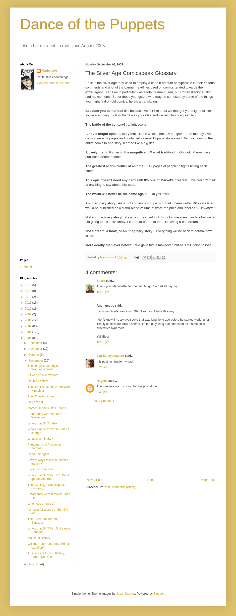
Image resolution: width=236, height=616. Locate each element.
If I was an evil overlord (43, 375)
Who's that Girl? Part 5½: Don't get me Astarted (48, 477)
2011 (28, 302)
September (36, 360)
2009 (28, 314)
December (35, 343)
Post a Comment (103, 401)
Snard (101, 281)
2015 (28, 285)
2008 (28, 320)
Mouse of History (39, 538)
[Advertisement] (40, 174)
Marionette (49, 70)
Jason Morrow (125, 593)
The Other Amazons (41, 396)
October (34, 355)
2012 (28, 297)
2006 (28, 332)
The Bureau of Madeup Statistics (43, 520)
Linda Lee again (38, 454)
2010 (28, 308)
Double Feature (38, 381)
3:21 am (102, 367)
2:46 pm (102, 392)
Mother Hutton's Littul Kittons (47, 408)
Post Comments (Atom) (119, 487)
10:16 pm (103, 342)
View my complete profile (53, 83)
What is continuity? (40, 439)
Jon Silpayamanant (110, 356)
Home (151, 480)
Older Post (207, 480)
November (35, 348)
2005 (28, 338)
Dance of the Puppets (92, 24)
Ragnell (102, 381)
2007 (28, 326)
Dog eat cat (35, 402)
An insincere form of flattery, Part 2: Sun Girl (46, 555)
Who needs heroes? (41, 503)
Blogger (158, 593)
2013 (28, 291)
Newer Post (94, 480)
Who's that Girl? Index (42, 423)
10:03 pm (103, 292)
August (33, 564)
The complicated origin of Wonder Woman (44, 367)
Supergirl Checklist (40, 469)
